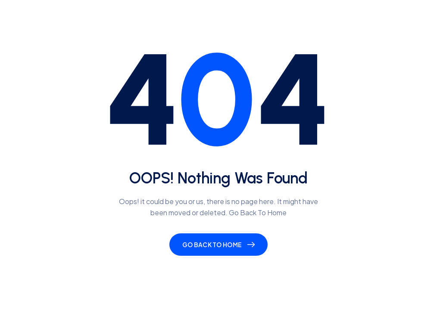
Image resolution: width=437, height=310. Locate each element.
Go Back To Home (212, 244)
